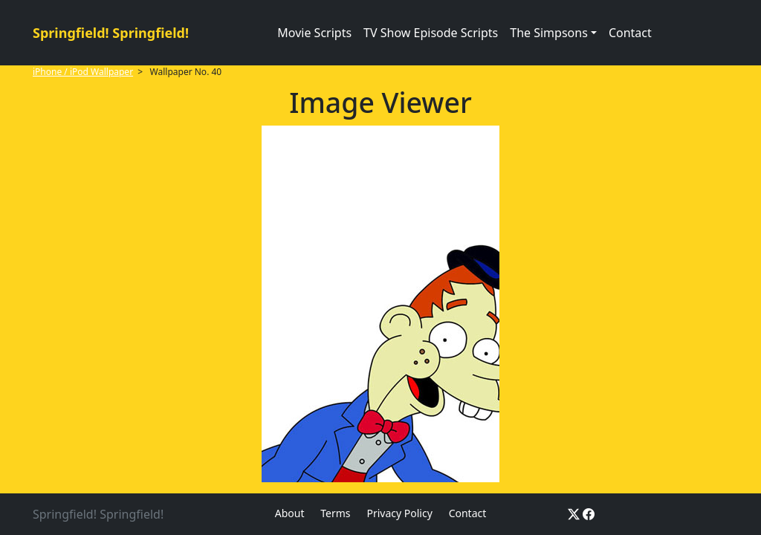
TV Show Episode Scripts (430, 33)
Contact (630, 33)
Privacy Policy (399, 513)
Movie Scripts (314, 33)
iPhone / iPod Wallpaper (83, 71)
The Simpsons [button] (549, 33)
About (290, 513)
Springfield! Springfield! (111, 33)
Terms (335, 513)
